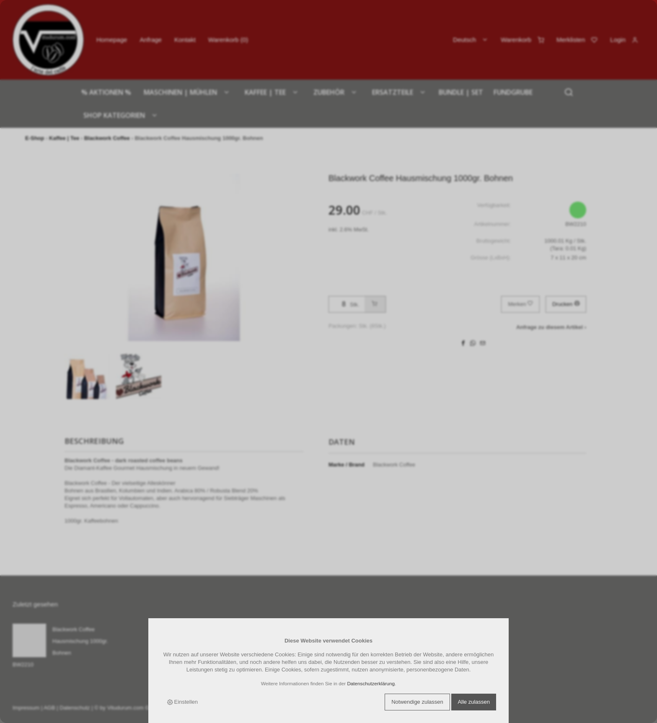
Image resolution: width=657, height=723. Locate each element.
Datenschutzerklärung (371, 683)
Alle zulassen (474, 702)
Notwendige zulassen (417, 702)
